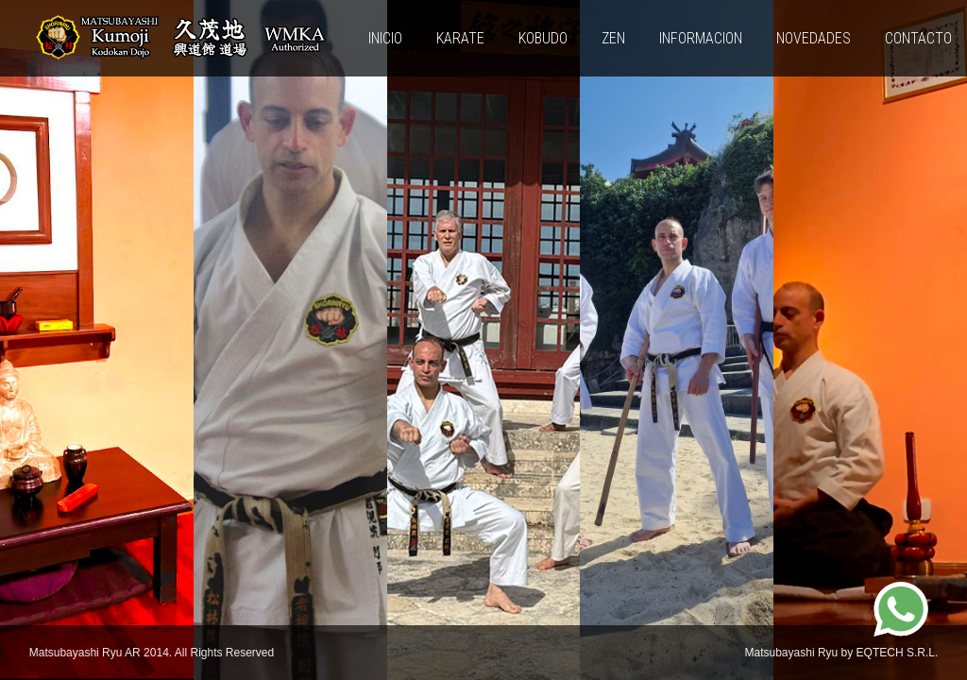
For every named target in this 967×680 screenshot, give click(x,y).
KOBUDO (543, 38)
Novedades (813, 38)
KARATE (460, 38)
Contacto (918, 38)
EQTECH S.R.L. (898, 652)
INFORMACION (700, 38)
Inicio (385, 38)
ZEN (613, 38)
